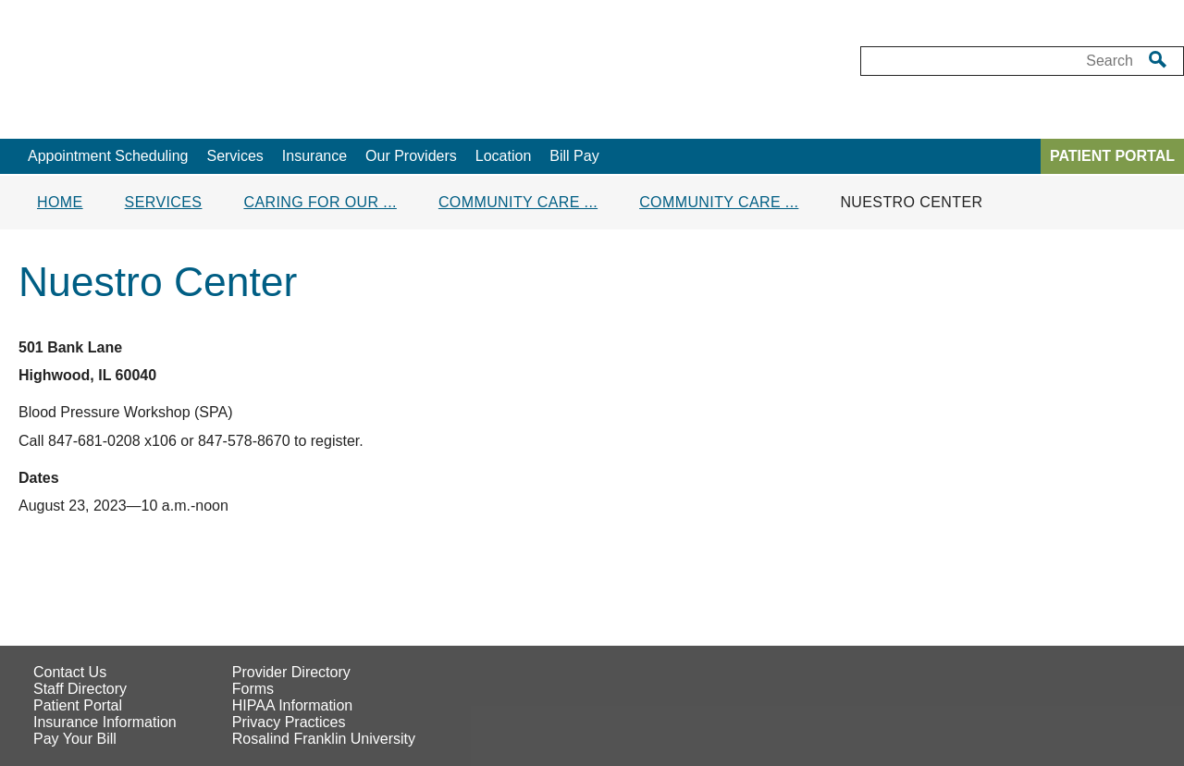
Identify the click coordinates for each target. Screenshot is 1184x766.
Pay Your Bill (75, 739)
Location (503, 156)
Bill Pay (573, 156)
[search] (1157, 59)
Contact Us (69, 672)
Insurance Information (105, 722)
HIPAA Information (292, 705)
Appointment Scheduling (108, 156)
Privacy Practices (289, 722)
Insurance (314, 156)
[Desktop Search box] (998, 61)
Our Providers (411, 156)
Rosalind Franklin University (323, 739)
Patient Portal (77, 705)
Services (234, 156)
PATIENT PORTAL (1112, 156)
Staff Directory (80, 689)
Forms (253, 689)
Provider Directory (291, 672)
